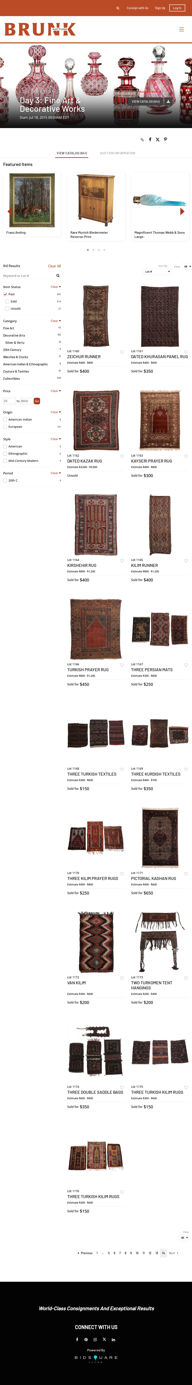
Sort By (162, 266)
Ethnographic (32, 454)
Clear (54, 287)
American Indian (32, 419)
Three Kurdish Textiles (156, 773)
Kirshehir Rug (81, 565)
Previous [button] (9, 211)
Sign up (160, 8)
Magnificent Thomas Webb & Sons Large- (160, 234)
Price (7, 391)
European (32, 427)
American (32, 446)
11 (144, 1253)
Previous (85, 1253)
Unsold (33, 309)
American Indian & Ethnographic (25, 364)
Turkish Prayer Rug (88, 669)
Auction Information (117, 153)
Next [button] (182, 211)
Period (8, 473)
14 (163, 1253)
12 (150, 1253)
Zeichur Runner (84, 356)
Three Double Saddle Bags (95, 1092)
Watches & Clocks (15, 357)
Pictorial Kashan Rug (153, 878)
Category (10, 321)
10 (137, 1253)
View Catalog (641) (146, 101)
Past (32, 294)
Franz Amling (16, 232)
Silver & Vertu (14, 342)
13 (157, 1253)
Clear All (54, 266)
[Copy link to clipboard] (142, 139)
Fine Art (8, 328)
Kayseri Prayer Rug (151, 460)
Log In (177, 8)
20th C (32, 480)
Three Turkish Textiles (91, 773)
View (177, 266)
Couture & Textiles (16, 371)
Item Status (12, 287)
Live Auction (38, 91)
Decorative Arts (14, 335)
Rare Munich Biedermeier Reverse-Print (89, 234)
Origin (7, 412)
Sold (33, 301)
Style (7, 439)
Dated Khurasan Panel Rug (159, 356)
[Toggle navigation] (182, 29)
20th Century (12, 350)
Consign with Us (137, 8)
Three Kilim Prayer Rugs (92, 878)
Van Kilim (76, 982)
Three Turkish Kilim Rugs (157, 1092)
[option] (32, 205)
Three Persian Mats (152, 669)
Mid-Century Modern (32, 461)
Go (37, 401)
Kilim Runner (144, 565)
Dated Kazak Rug (84, 460)
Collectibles (11, 378)
